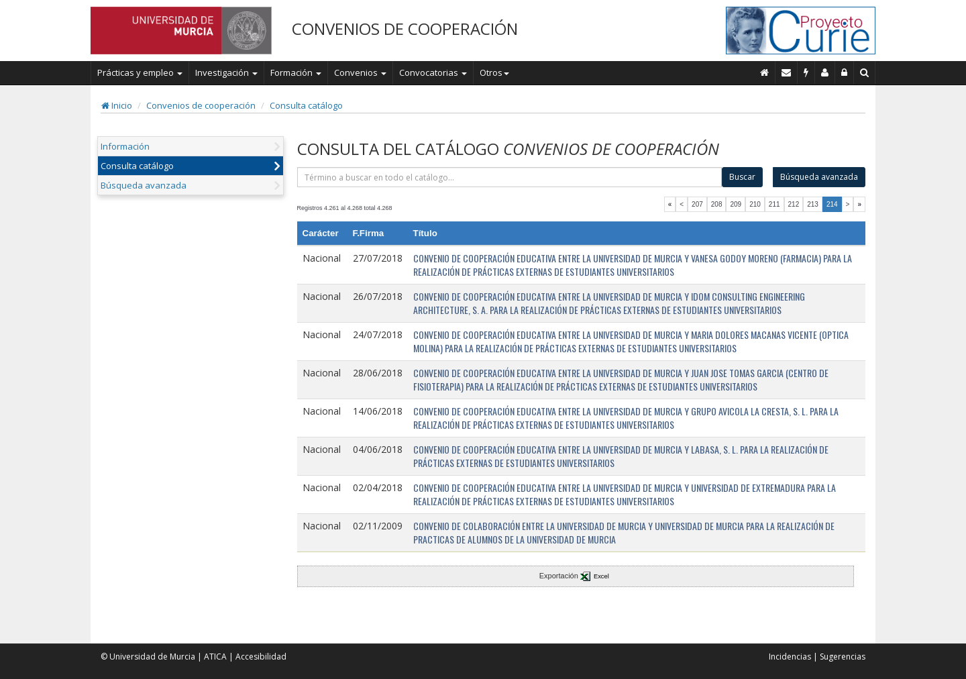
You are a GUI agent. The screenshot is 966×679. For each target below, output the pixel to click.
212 (794, 204)
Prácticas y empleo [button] (139, 72)
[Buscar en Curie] (864, 72)
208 (716, 204)
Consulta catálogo (306, 105)
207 (697, 204)
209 (735, 204)
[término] (509, 177)
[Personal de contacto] (825, 72)
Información (125, 146)
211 (774, 204)
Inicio (116, 105)
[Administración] (844, 72)
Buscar (742, 176)
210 (755, 204)
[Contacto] (786, 72)
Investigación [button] (226, 72)
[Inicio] (764, 72)
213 (812, 204)
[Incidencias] (806, 72)
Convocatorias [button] (433, 72)
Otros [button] (494, 72)
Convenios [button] (360, 72)
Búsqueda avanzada (143, 185)
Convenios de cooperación (201, 105)
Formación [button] (295, 72)
